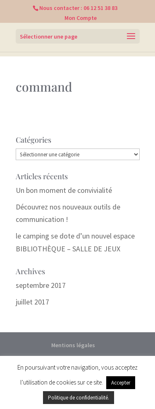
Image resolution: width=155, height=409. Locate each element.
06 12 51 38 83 (100, 8)
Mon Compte (80, 18)
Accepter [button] (120, 382)
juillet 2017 (32, 302)
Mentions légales (73, 345)
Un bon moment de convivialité (64, 190)
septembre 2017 (41, 285)
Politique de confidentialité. (78, 397)
